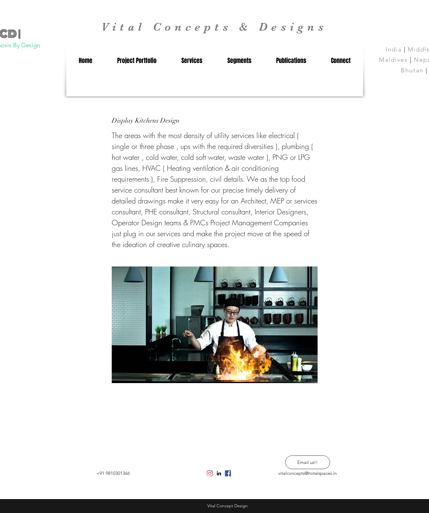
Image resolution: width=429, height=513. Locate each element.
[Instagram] (210, 473)
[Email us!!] (307, 462)
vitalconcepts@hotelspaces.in (307, 473)
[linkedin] (219, 473)
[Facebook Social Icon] (228, 473)
